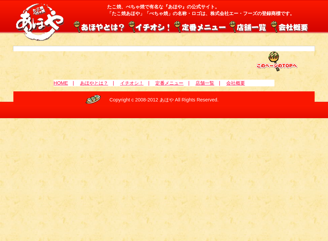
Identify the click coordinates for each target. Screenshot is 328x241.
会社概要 (289, 26)
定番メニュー (200, 26)
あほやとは (100, 26)
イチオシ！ (150, 26)
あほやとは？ (94, 83)
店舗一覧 (248, 26)
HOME (61, 83)
